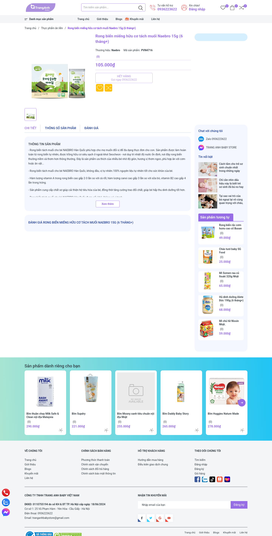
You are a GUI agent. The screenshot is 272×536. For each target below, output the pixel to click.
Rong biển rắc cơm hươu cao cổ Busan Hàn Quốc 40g (230, 216)
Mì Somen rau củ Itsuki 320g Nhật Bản (229, 264)
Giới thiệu (102, 19)
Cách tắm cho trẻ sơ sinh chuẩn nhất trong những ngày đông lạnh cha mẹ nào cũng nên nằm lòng (231, 167)
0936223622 (167, 9)
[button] (242, 391)
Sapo (94, 531)
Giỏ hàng (200, 461)
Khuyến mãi (137, 19)
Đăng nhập (197, 9)
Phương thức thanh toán (95, 448)
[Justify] (141, 7)
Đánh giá (91, 128)
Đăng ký (199, 457)
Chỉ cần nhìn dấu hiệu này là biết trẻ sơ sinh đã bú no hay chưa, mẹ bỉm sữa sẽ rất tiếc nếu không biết (231, 179)
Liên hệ (155, 19)
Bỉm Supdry (79, 401)
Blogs (119, 19)
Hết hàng (124, 78)
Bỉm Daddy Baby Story (175, 401)
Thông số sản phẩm (60, 128)
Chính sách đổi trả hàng (95, 457)
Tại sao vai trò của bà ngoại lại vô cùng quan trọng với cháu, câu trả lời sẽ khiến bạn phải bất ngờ (231, 192)
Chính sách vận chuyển (94, 452)
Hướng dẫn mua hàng (150, 448)
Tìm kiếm (200, 448)
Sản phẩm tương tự (215, 205)
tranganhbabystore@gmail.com (50, 505)
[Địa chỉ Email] (192, 493)
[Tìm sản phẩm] (113, 7)
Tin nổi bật (205, 157)
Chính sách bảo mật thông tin (98, 461)
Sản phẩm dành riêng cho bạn (52, 354)
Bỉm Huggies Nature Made (223, 401)
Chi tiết (30, 128)
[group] (58, 69)
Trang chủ (83, 19)
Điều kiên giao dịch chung (153, 452)
